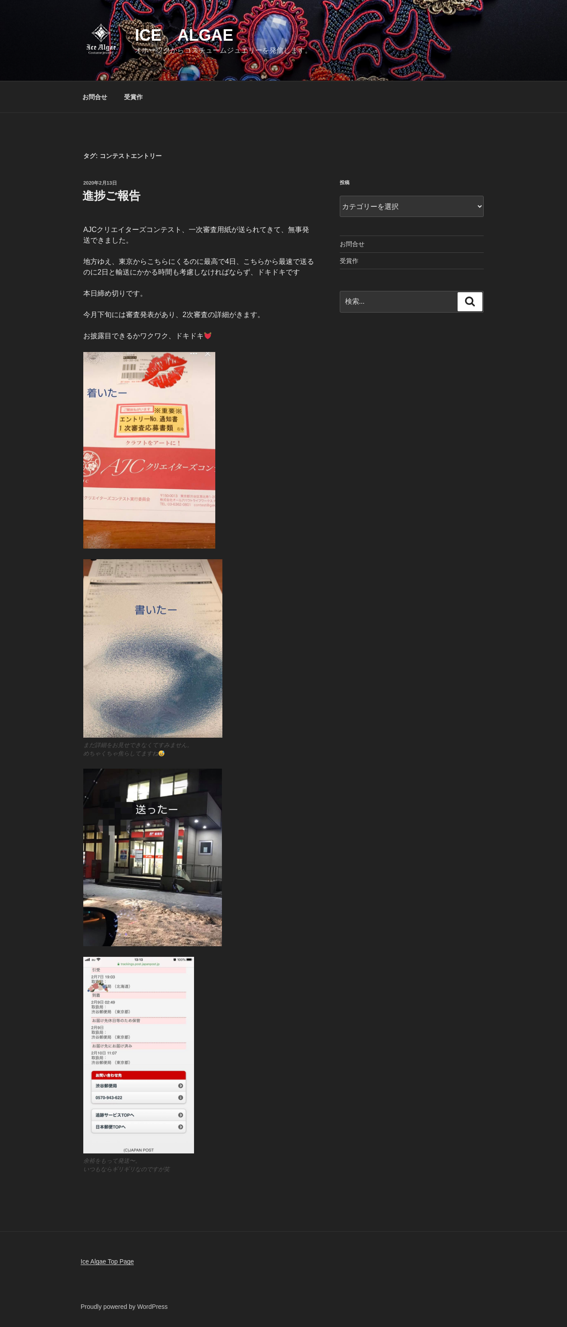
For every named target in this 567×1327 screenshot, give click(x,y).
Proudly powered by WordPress (124, 1306)
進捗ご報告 (111, 195)
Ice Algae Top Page (107, 1261)
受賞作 (133, 97)
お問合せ (94, 97)
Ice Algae (184, 35)
